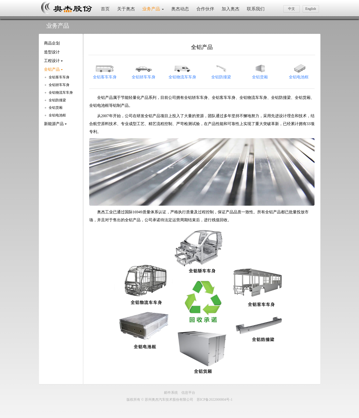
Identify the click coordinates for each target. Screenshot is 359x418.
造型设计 (52, 52)
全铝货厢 (56, 108)
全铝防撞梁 (57, 100)
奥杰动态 (180, 8)
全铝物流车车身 (61, 92)
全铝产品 (53, 69)
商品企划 (52, 43)
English (310, 9)
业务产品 (153, 8)
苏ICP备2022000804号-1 (214, 399)
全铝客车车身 (59, 77)
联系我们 (256, 8)
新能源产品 (55, 124)
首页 (105, 8)
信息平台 (188, 393)
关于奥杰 (126, 8)
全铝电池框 (57, 115)
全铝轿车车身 (59, 85)
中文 (291, 9)
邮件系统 (171, 393)
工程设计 (53, 61)
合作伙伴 (205, 8)
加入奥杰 (230, 8)
